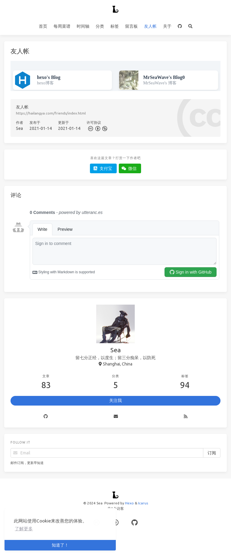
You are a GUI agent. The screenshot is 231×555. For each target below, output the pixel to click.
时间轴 (83, 26)
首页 (43, 26)
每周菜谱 (62, 26)
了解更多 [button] (24, 528)
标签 (114, 26)
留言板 (131, 26)
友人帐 (150, 26)
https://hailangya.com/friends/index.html (51, 113)
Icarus (143, 503)
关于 (167, 26)
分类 (100, 26)
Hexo (129, 503)
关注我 (115, 400)
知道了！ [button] (60, 545)
